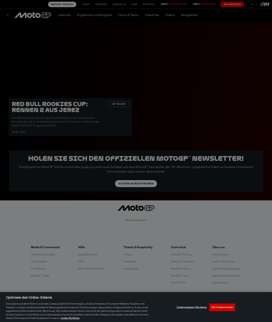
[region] (136, 307)
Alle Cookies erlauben (222, 307)
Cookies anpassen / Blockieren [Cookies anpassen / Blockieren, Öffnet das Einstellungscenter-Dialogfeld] (192, 307)
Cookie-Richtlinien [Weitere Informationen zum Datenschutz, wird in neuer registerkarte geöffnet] (70, 318)
